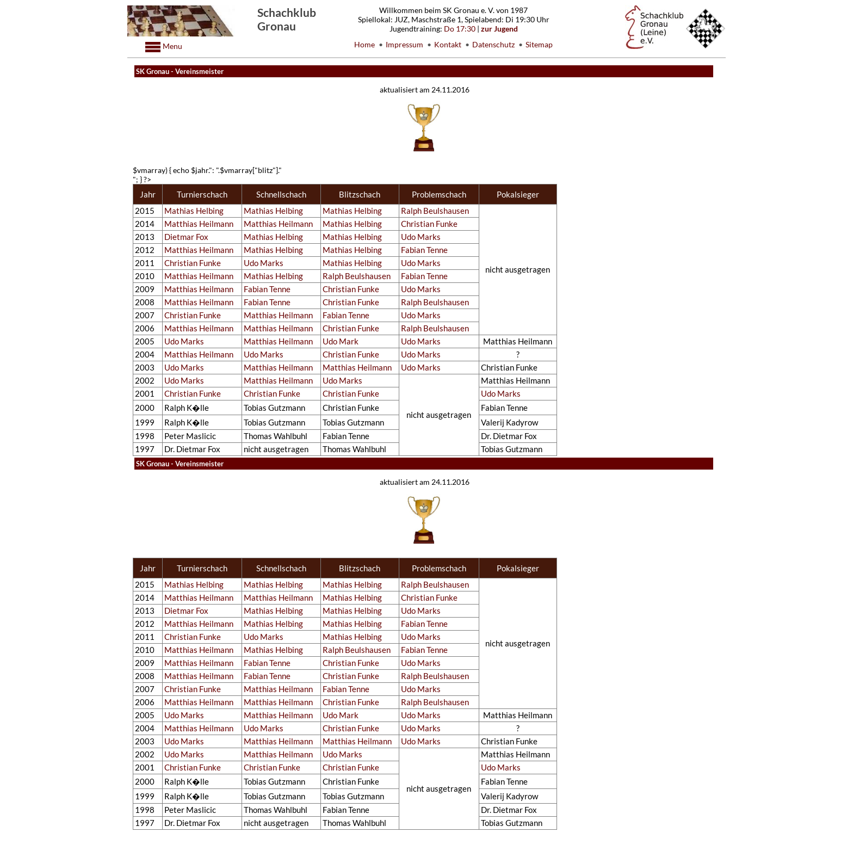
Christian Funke (429, 224)
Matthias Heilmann (198, 224)
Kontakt (447, 44)
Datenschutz (493, 44)
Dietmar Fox (186, 237)
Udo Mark (340, 341)
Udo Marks (421, 237)
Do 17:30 (459, 28)
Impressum (404, 44)
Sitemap (539, 44)
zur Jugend (499, 28)
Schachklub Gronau (286, 19)
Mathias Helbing (194, 210)
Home (364, 44)
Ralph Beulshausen (435, 210)
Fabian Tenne (424, 250)
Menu (171, 46)
